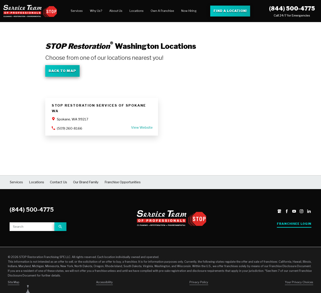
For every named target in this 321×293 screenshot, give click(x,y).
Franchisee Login (294, 223)
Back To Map (62, 71)
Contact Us (58, 182)
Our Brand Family (86, 182)
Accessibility (104, 282)
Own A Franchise (162, 10)
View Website (142, 128)
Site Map (13, 282)
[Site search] (32, 226)
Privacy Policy (198, 282)
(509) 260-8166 (69, 128)
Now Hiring (189, 10)
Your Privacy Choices (299, 282)
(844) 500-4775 (292, 8)
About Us (115, 10)
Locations (137, 10)
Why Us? (96, 10)
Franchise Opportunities (123, 182)
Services (77, 10)
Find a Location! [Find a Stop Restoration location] (230, 11)
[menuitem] (77, 10)
